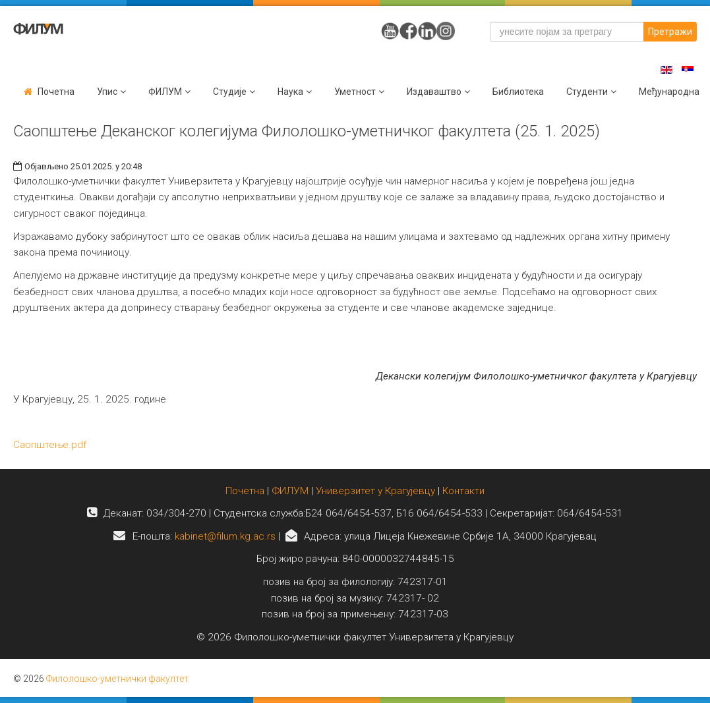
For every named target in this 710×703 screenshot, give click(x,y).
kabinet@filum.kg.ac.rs (225, 536)
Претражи (670, 31)
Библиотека (518, 91)
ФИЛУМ (290, 491)
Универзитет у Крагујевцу (375, 491)
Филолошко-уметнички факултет (117, 678)
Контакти (463, 491)
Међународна (669, 91)
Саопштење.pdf (49, 445)
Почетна (56, 91)
